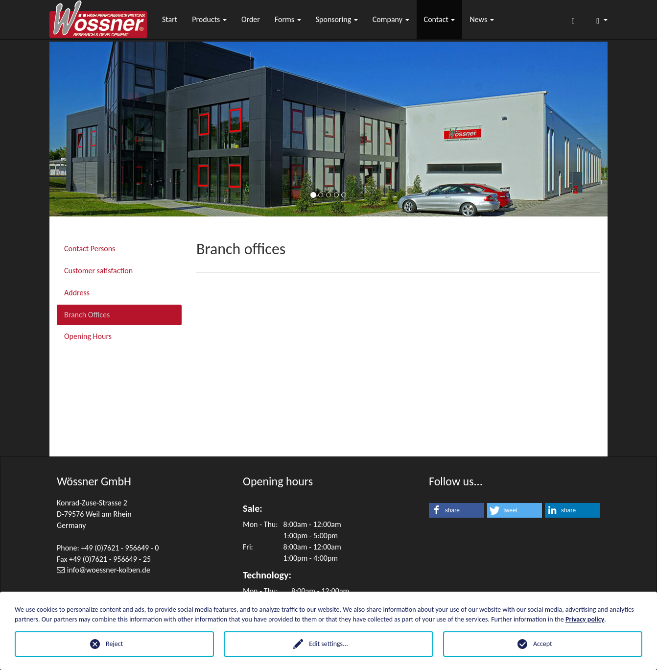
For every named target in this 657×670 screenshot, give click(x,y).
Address (77, 292)
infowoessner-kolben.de (108, 569)
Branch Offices (87, 314)
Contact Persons (89, 248)
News (481, 19)
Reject (114, 644)
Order (250, 19)
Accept (542, 644)
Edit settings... (328, 644)
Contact (439, 19)
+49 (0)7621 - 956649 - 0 (120, 547)
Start (169, 19)
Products (209, 19)
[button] (456, 510)
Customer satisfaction (98, 270)
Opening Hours (88, 336)
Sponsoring (337, 19)
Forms (288, 19)
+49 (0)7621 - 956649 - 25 (110, 559)
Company (391, 19)
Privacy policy (584, 619)
